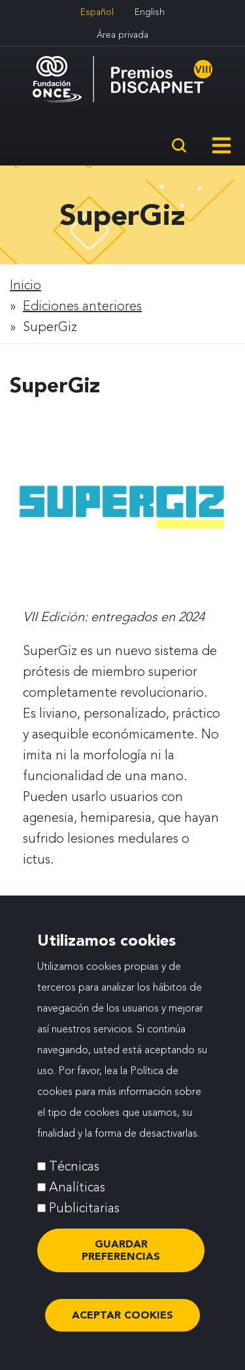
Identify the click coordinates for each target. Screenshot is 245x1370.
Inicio (25, 285)
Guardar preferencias (121, 1261)
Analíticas (77, 1198)
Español (97, 12)
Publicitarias (84, 1219)
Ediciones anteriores (82, 305)
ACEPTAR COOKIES (122, 1326)
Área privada (122, 34)
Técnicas (74, 1178)
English (150, 12)
